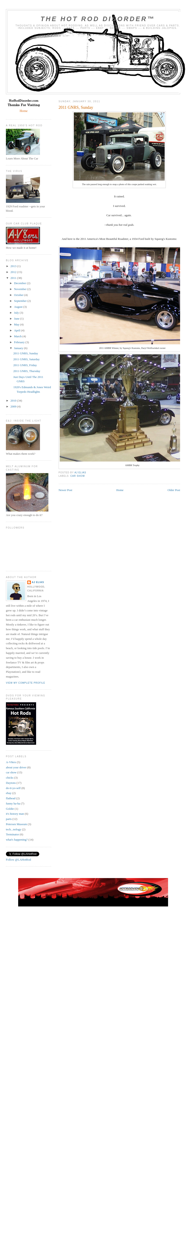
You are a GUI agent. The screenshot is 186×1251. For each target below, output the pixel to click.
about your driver (16, 767)
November (20, 289)
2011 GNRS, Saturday (26, 359)
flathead (10, 798)
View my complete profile (25, 683)
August (18, 306)
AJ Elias (38, 582)
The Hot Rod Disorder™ (97, 18)
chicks (9, 777)
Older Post (174, 490)
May (17, 324)
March (18, 336)
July (17, 312)
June (17, 318)
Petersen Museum (16, 824)
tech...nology (13, 829)
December (20, 283)
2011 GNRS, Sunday (25, 353)
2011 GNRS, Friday (25, 365)
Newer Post (65, 490)
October (19, 295)
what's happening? (17, 839)
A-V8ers (11, 762)
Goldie (10, 808)
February (19, 342)
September (20, 301)
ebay (9, 793)
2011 (13, 278)
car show (77, 476)
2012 (13, 272)
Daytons (11, 782)
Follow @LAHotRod (18, 859)
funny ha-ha (13, 803)
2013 (13, 266)
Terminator (12, 834)
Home (120, 490)
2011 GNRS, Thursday (26, 371)
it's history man (15, 813)
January (19, 348)
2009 (13, 406)
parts (9, 819)
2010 (13, 400)
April (17, 330)
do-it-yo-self (13, 788)
